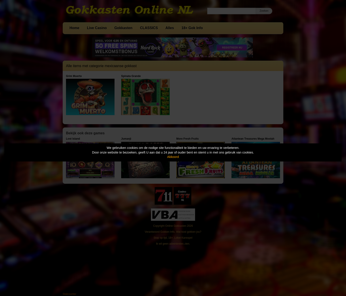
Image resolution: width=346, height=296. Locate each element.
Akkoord (173, 157)
